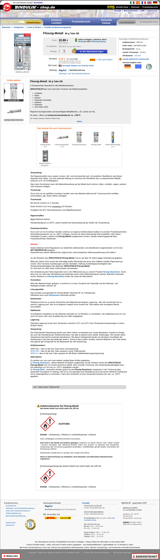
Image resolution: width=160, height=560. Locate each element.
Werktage (82, 41)
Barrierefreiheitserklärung (15, 516)
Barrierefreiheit (131, 11)
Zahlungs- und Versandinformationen (74, 74)
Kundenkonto (11, 506)
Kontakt (117, 11)
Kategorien (19, 27)
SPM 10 (33, 353)
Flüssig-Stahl (39, 369)
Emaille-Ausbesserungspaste (57, 27)
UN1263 (137, 56)
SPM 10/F (34, 351)
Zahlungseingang (98, 41)
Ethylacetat (54, 295)
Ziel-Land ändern (105, 60)
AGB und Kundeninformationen (18, 511)
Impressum (152, 11)
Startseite (6, 27)
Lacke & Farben (34, 27)
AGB (142, 11)
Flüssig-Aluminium (111, 272)
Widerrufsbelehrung (13, 513)
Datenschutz (10, 523)
